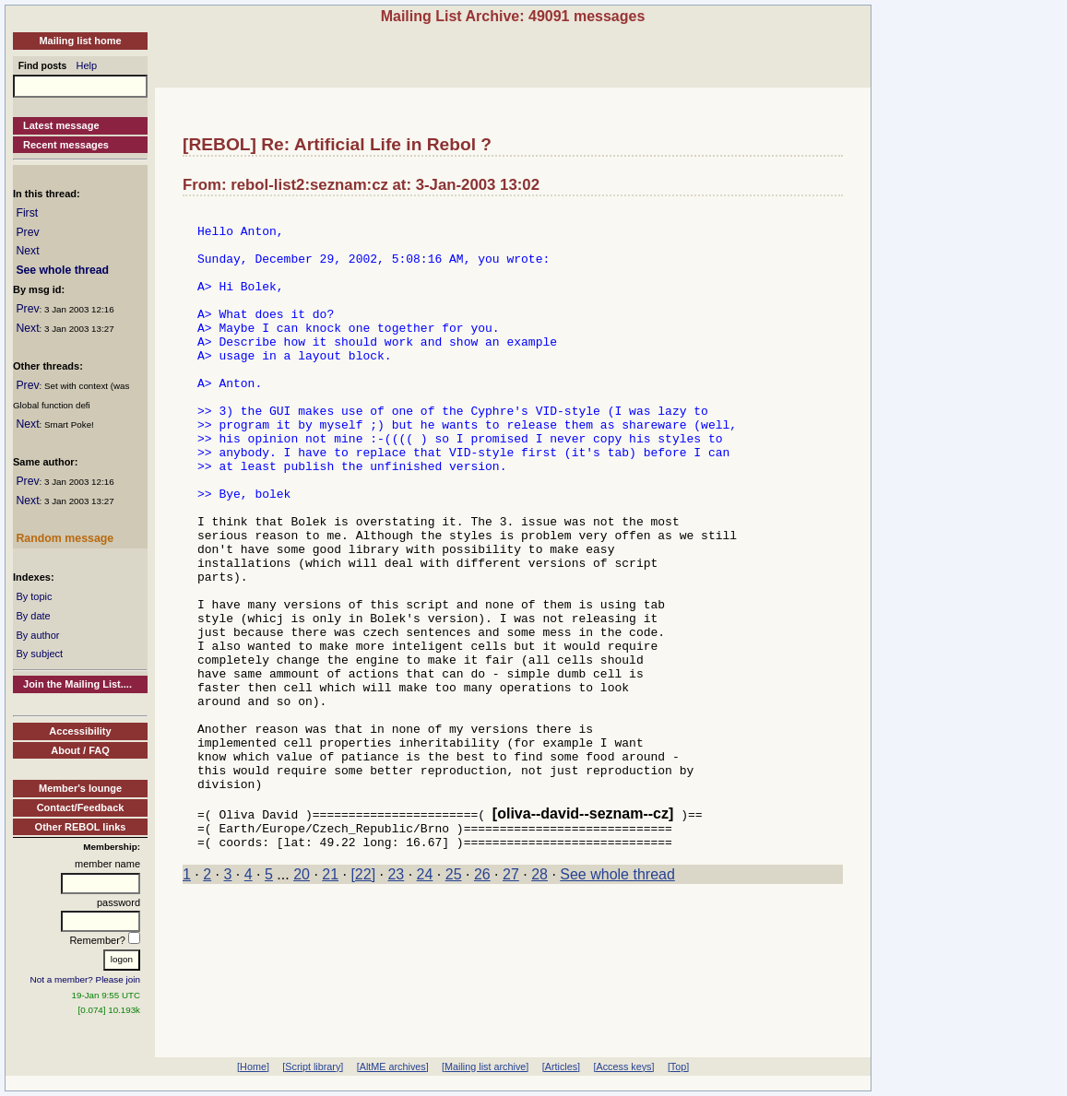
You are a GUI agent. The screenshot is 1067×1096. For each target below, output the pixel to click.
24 (425, 999)
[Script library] (312, 1066)
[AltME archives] (393, 1066)
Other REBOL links (80, 826)
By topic (34, 596)
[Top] (678, 1066)
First (27, 212)
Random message (64, 538)
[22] (362, 999)
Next (27, 250)
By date (33, 615)
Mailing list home (80, 40)
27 (511, 999)
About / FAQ (80, 750)
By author (37, 635)
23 (395, 999)
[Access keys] (623, 1066)
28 (539, 999)
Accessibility (80, 731)
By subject (39, 653)
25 (453, 999)
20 (301, 999)
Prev (27, 232)
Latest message (61, 125)
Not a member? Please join (85, 979)
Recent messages (66, 144)
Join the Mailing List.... (77, 683)
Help (87, 65)
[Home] (253, 1066)
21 (330, 999)
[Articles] (561, 1066)
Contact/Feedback (80, 807)
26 (482, 999)
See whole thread (62, 270)
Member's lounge (80, 788)
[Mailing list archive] (485, 1066)
